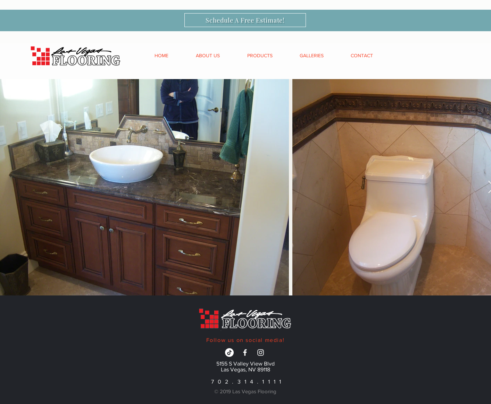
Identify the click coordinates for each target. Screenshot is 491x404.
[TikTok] (229, 352)
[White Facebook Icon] (245, 352)
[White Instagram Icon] (260, 352)
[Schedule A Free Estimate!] (245, 20)
